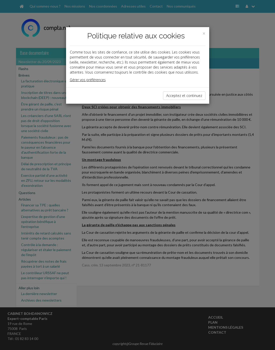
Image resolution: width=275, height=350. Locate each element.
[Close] (203, 33)
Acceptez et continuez (184, 95)
